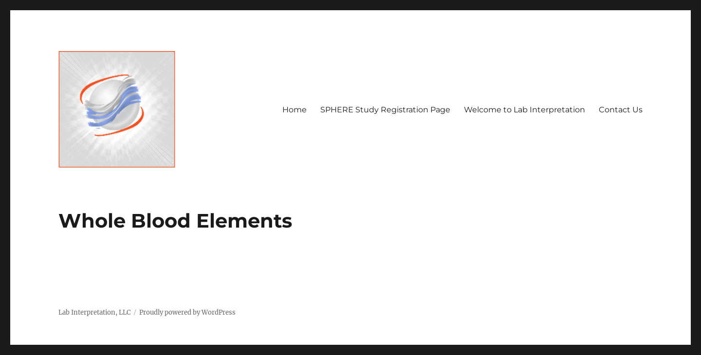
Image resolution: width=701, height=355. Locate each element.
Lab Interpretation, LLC (94, 312)
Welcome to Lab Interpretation (524, 109)
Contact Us (621, 109)
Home (294, 109)
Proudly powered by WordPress (187, 312)
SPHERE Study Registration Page (385, 109)
